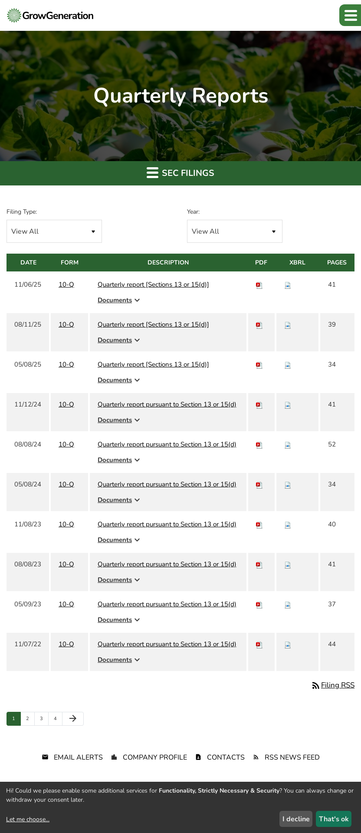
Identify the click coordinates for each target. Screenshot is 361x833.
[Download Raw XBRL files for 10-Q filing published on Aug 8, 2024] (287, 444)
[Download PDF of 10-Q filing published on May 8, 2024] (259, 484)
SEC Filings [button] (180, 172)
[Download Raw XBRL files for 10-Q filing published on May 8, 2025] (287, 364)
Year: (193, 212)
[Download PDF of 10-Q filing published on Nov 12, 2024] (259, 404)
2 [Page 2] (30, 720)
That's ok (334, 819)
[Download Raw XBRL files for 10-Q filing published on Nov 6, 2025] (287, 284)
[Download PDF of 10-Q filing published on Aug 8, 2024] (259, 444)
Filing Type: (22, 212)
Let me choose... (27, 819)
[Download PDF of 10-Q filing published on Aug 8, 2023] (259, 564)
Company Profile (155, 757)
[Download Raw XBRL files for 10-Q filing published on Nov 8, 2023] (287, 524)
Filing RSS (332, 685)
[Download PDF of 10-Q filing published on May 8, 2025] (259, 364)
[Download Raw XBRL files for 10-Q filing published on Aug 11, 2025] (287, 324)
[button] (350, 15)
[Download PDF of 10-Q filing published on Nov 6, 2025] (259, 284)
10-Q (66, 284)
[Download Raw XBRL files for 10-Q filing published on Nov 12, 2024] (287, 404)
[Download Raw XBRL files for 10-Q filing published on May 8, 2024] (287, 484)
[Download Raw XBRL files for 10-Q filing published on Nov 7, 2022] (287, 644)
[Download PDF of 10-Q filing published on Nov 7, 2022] (259, 644)
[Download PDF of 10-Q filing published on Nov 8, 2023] (259, 524)
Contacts (226, 757)
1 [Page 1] (16, 720)
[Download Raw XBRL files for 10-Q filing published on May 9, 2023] (287, 604)
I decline (296, 819)
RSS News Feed (292, 757)
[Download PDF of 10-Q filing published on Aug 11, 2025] (259, 324)
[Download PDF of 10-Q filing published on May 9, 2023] (259, 604)
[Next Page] (73, 719)
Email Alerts (78, 757)
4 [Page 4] (57, 720)
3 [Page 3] (44, 720)
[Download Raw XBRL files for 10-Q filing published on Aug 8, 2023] (287, 564)
